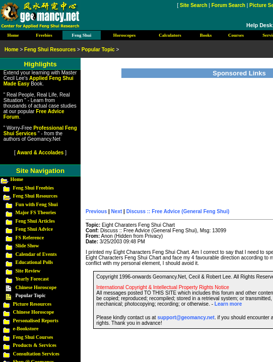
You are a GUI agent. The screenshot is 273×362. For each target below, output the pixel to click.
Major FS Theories (36, 212)
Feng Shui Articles (35, 221)
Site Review (28, 271)
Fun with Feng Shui (37, 204)
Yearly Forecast (32, 279)
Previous (96, 211)
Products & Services (34, 345)
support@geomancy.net (185, 317)
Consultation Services (36, 353)
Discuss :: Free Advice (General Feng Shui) (178, 211)
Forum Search (228, 5)
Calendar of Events (36, 254)
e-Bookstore (26, 328)
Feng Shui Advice (34, 229)
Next (116, 211)
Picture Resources (32, 304)
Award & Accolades (40, 152)
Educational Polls (34, 262)
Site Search (193, 5)
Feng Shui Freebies (33, 188)
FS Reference (30, 237)
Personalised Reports (35, 320)
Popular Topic (98, 49)
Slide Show (27, 245)
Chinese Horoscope (36, 287)
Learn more (228, 304)
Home (17, 179)
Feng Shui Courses (33, 337)
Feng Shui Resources (35, 196)
